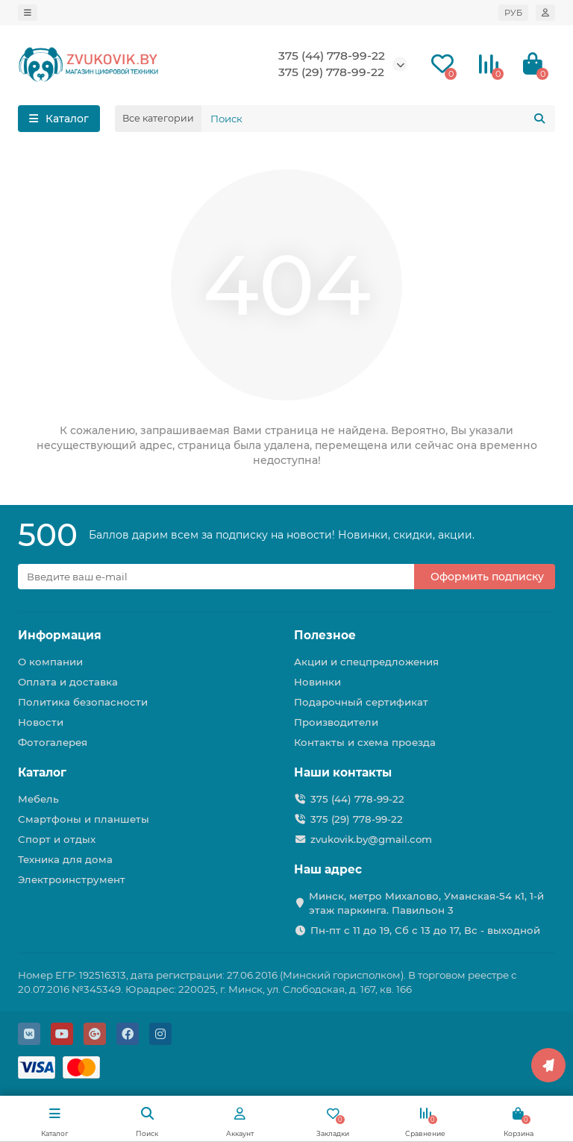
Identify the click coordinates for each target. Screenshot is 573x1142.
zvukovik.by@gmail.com (371, 839)
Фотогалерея (52, 742)
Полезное (325, 635)
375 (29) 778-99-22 (331, 72)
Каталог (42, 772)
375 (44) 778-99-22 (331, 55)
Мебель (38, 799)
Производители (336, 722)
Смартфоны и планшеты (83, 819)
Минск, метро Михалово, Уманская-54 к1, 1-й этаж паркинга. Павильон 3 (426, 903)
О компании (50, 662)
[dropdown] (27, 12)
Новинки (317, 682)
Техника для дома (65, 859)
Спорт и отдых (57, 839)
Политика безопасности (83, 702)
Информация (59, 635)
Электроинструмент (71, 879)
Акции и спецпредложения (366, 662)
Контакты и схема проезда (365, 742)
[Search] (378, 118)
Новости (40, 722)
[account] (545, 12)
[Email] (216, 576)
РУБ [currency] (513, 12)
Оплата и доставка (68, 682)
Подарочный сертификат (361, 702)
